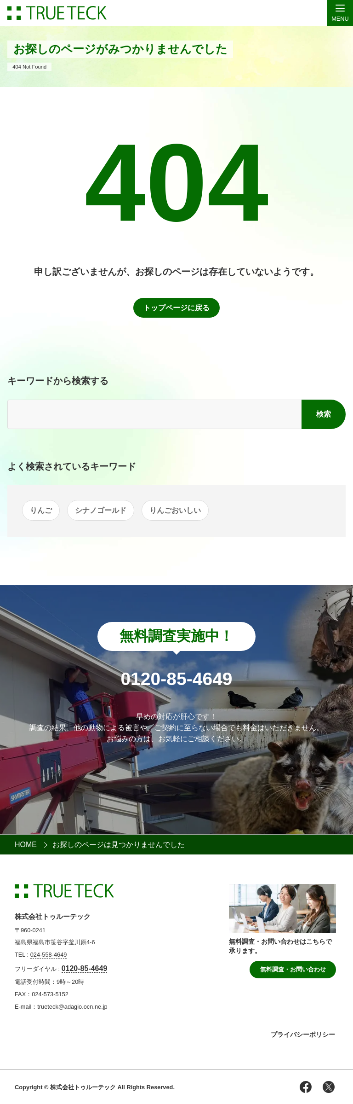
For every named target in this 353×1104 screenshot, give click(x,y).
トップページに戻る (176, 308)
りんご (41, 510)
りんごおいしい (175, 510)
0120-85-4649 (85, 968)
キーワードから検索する (57, 381)
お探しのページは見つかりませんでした (118, 844)
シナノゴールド (100, 510)
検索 (323, 414)
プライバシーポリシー (303, 1034)
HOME (26, 844)
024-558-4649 (48, 954)
